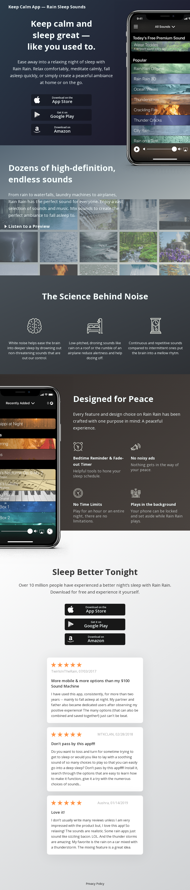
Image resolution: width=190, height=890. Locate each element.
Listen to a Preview (29, 226)
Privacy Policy (95, 884)
